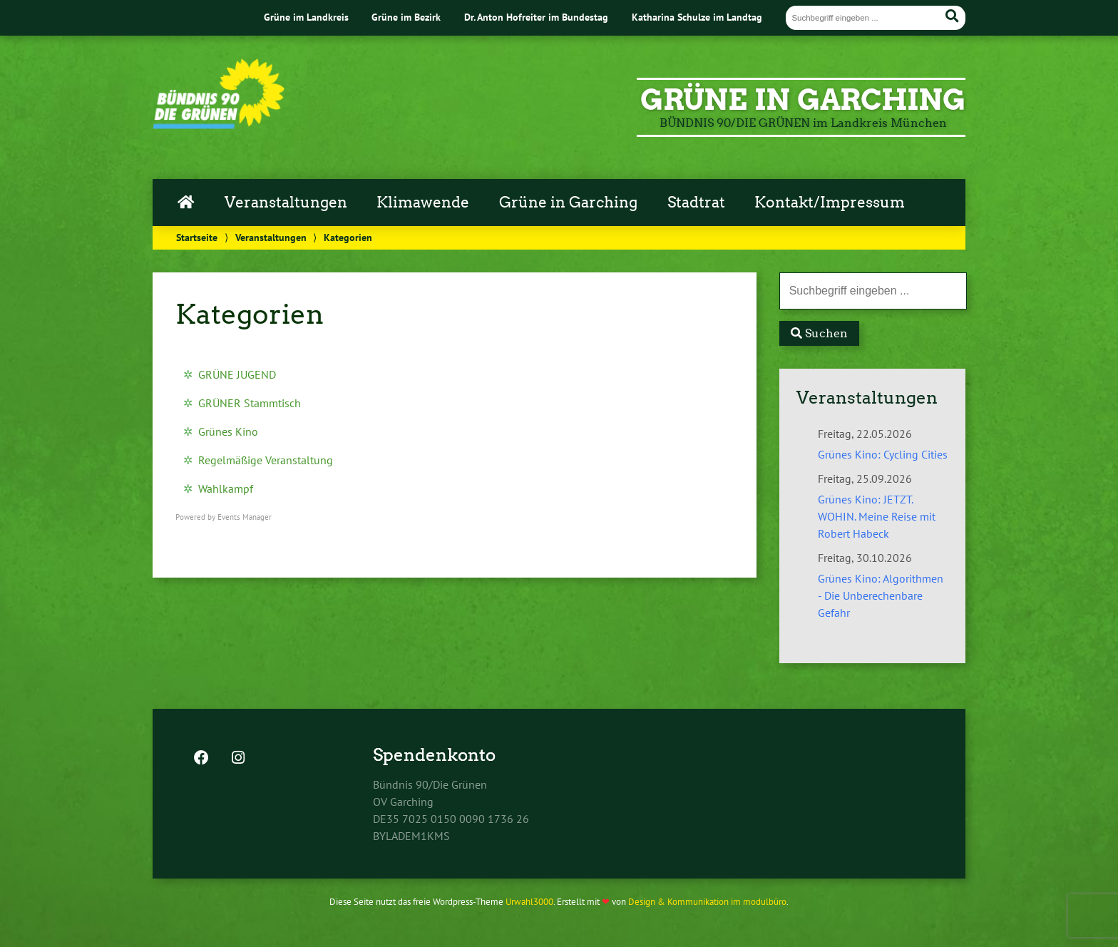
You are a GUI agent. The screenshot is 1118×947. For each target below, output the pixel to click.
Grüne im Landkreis (306, 17)
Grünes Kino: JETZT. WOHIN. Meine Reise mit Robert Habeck (876, 516)
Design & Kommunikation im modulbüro (707, 902)
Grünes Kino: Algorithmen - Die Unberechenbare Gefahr (880, 595)
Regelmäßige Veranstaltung (265, 460)
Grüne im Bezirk (406, 17)
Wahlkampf (225, 488)
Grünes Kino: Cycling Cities (883, 454)
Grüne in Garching (568, 202)
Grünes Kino (228, 431)
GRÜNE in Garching (802, 100)
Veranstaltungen (286, 202)
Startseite (196, 237)
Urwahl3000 (529, 902)
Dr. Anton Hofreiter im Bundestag (536, 17)
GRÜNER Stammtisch (249, 403)
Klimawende (422, 202)
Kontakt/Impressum (829, 202)
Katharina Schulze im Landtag (697, 17)
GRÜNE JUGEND (237, 374)
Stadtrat (696, 202)
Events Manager (244, 517)
